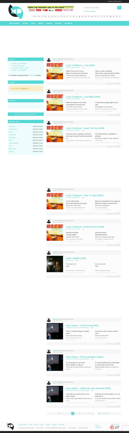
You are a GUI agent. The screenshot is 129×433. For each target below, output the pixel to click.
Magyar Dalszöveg (16, 12)
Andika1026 (12, 135)
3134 (104, 413)
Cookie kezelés (83, 428)
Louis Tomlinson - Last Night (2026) (83, 97)
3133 (99, 413)
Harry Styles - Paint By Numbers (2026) (84, 357)
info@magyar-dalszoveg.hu (58, 428)
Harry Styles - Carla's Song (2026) (82, 325)
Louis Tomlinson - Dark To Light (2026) (84, 195)
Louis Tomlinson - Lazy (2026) (80, 65)
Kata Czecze (12, 148)
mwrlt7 (55, 252)
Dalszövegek (14, 23)
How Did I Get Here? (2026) (73, 67)
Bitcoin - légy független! (20, 70)
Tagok (40, 23)
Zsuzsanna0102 (13, 143)
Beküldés (68, 23)
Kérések (58, 23)
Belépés (110, 1)
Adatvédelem (72, 428)
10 (92, 413)
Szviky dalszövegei (18, 65)
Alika (10, 140)
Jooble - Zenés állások (20, 63)
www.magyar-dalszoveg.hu (26, 428)
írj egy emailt (32, 75)
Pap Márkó (12, 137)
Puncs (55, 59)
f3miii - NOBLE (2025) (76, 258)
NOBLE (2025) (69, 260)
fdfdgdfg (11, 151)
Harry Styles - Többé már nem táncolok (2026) (88, 388)
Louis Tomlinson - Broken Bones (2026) (85, 227)
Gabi (10, 146)
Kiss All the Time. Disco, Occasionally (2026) (77, 327)
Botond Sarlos (13, 129)
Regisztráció (117, 1)
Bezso (11, 132)
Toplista (49, 23)
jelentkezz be (25, 88)
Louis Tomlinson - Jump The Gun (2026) (85, 128)
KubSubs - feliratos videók (20, 68)
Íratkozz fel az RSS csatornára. (25, 114)
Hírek (33, 23)
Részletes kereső (89, 11)
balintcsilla (12, 126)
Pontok (25, 23)
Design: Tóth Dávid (98, 426)
